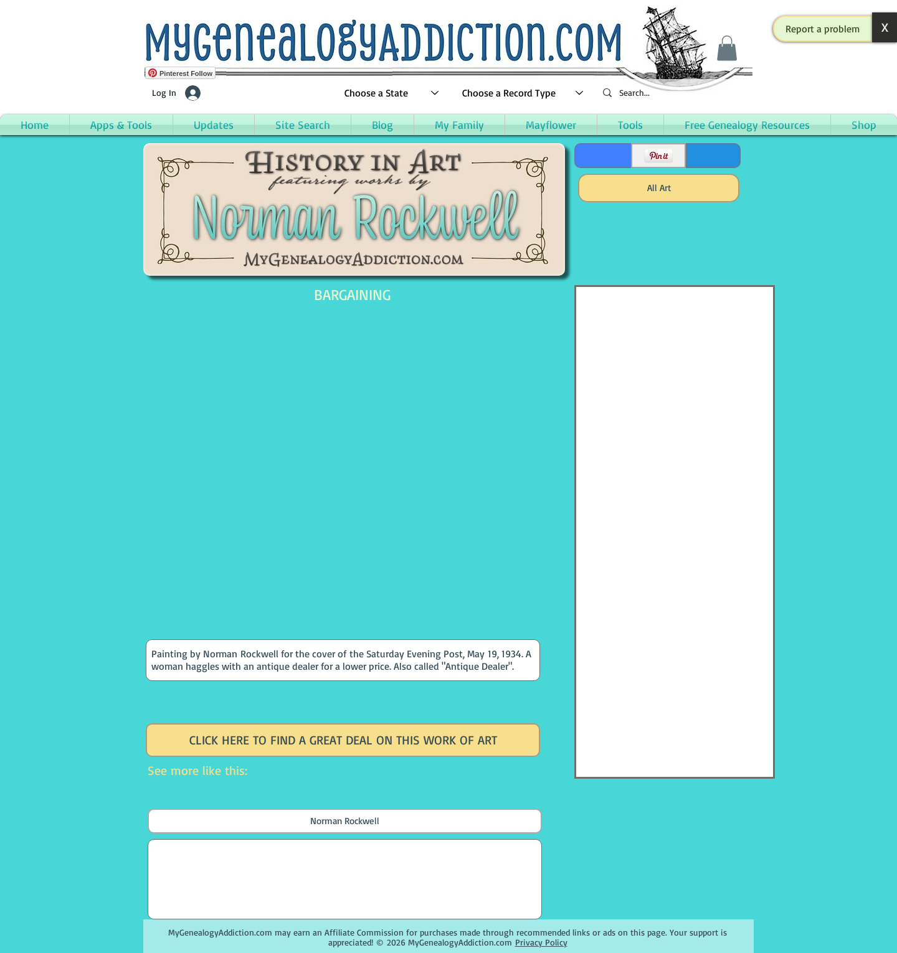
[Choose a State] (392, 93)
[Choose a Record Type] (523, 93)
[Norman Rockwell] (345, 821)
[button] (823, 29)
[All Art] (658, 188)
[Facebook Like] (602, 155)
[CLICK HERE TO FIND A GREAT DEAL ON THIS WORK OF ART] (343, 740)
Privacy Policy (541, 942)
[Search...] (672, 93)
